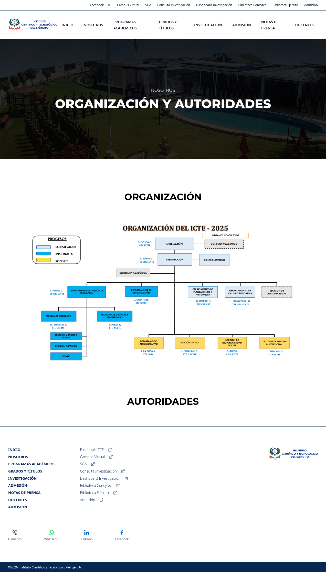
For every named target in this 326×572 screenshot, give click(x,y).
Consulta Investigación (173, 5)
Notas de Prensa (24, 492)
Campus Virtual (128, 5)
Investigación (22, 478)
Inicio (14, 449)
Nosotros (18, 456)
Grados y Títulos (25, 471)
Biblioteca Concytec (252, 5)
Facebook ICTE (100, 5)
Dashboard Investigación (214, 5)
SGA (148, 5)
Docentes (17, 499)
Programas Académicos (32, 464)
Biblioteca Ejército (285, 5)
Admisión (311, 5)
